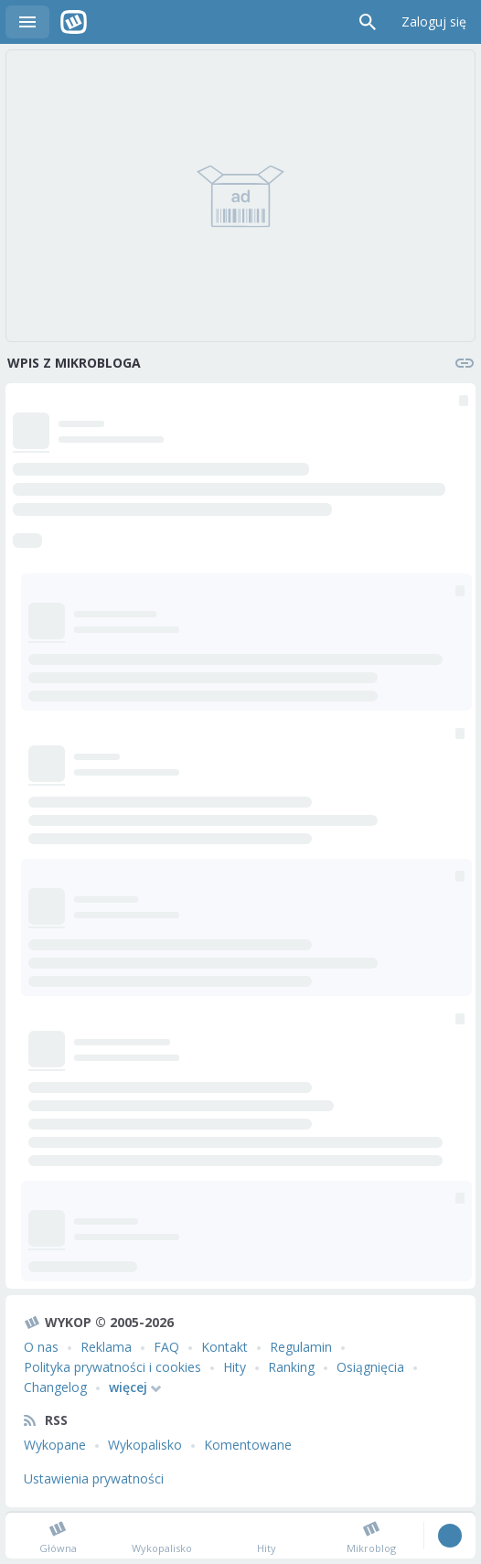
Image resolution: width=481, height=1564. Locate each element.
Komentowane (248, 1444)
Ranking (291, 1367)
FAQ (166, 1346)
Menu (27, 21)
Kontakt (224, 1346)
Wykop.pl (73, 22)
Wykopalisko (145, 1444)
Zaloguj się (433, 21)
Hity (234, 1367)
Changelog (55, 1387)
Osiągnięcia (370, 1367)
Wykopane (55, 1444)
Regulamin (301, 1346)
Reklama (106, 1346)
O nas (41, 1346)
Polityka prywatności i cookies (112, 1367)
